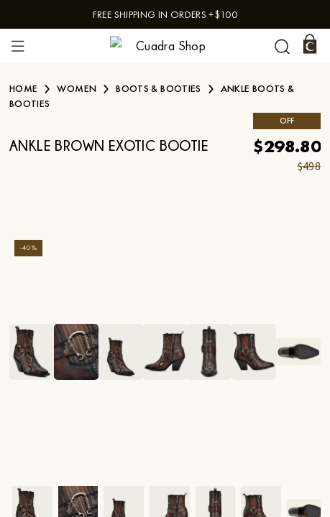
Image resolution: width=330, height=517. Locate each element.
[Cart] (309, 44)
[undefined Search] (282, 46)
